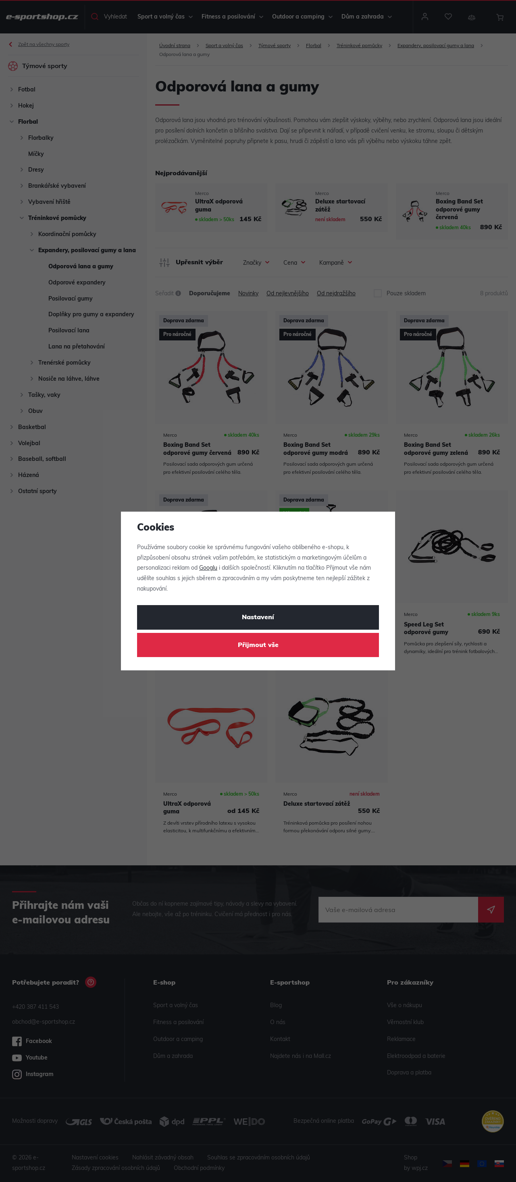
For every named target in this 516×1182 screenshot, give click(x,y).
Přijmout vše (258, 645)
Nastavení (258, 617)
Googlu (208, 568)
